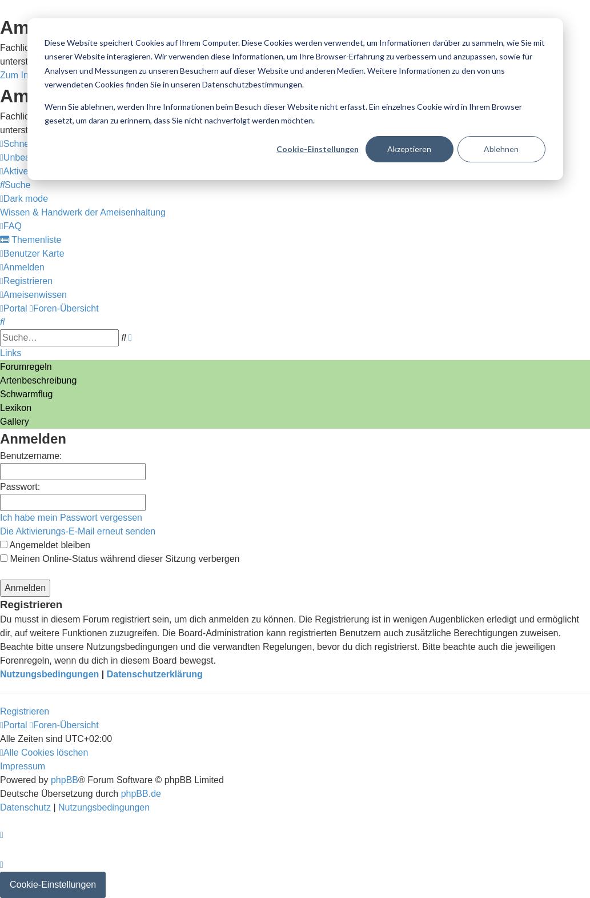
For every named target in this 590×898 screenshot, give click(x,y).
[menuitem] (15, 185)
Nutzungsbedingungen (49, 674)
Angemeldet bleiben (45, 545)
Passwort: (20, 487)
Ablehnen (501, 149)
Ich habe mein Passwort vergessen (71, 517)
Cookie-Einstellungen (317, 149)
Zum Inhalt (21, 75)
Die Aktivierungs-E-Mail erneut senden (77, 531)
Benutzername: (31, 456)
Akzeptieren (409, 149)
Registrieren (24, 711)
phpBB (64, 780)
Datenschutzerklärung (155, 674)
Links (10, 353)
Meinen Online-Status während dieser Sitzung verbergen (119, 559)
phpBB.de (141, 794)
